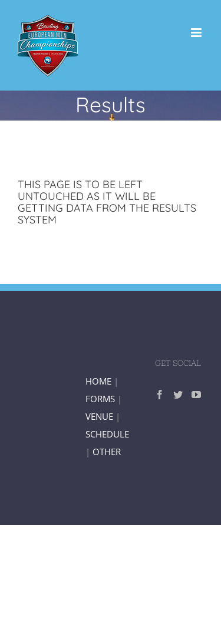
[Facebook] (159, 394)
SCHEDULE (107, 434)
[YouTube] (196, 394)
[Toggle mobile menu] (197, 32)
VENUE (100, 416)
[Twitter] (178, 394)
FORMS (100, 399)
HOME (98, 381)
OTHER (107, 451)
